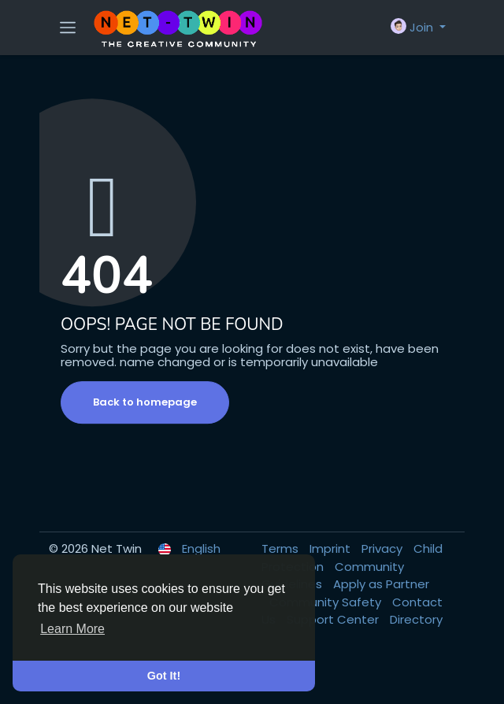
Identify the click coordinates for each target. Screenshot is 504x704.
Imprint (331, 548)
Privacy (383, 548)
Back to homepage (145, 402)
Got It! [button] (163, 675)
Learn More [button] (72, 628)
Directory (416, 619)
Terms (281, 548)
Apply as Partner (381, 584)
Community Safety (326, 602)
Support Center (334, 619)
